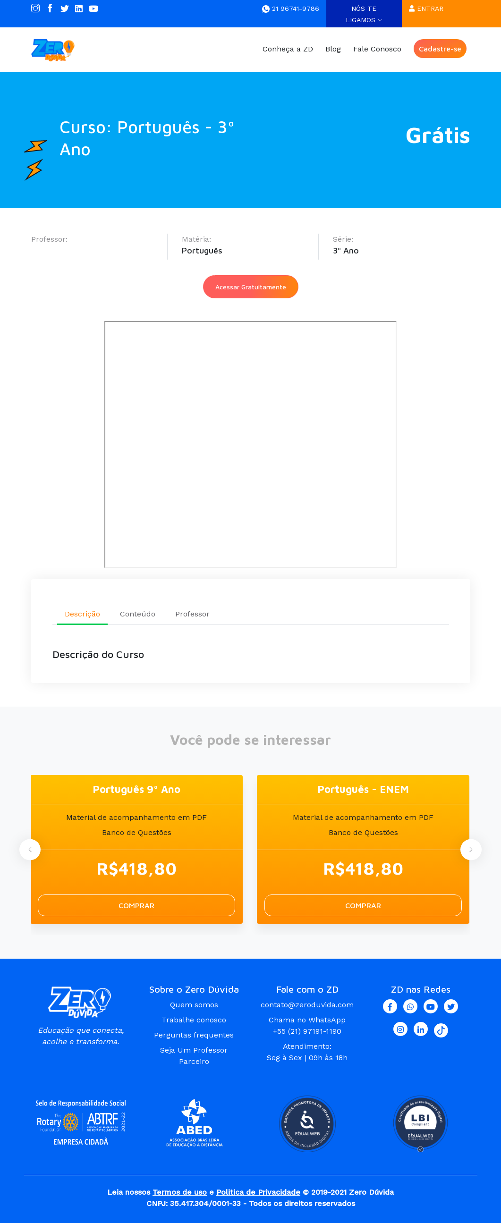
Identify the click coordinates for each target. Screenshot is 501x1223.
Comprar (136, 905)
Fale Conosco (377, 48)
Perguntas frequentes (194, 1034)
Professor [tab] (192, 613)
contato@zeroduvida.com (307, 1004)
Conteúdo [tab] (137, 613)
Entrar (426, 8)
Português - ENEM (363, 789)
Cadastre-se (440, 48)
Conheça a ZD (288, 48)
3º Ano (346, 250)
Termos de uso (180, 1191)
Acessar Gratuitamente (250, 286)
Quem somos (194, 1004)
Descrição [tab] (82, 613)
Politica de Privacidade (258, 1191)
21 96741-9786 (290, 8)
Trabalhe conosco (193, 1019)
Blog (333, 48)
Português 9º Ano (136, 789)
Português (202, 250)
